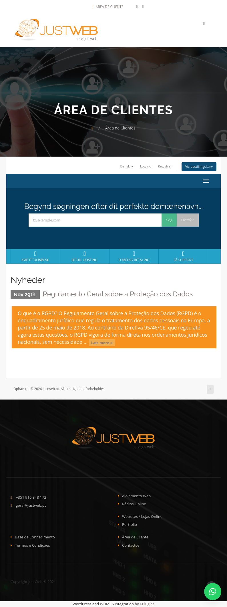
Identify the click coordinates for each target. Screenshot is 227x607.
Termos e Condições (32, 545)
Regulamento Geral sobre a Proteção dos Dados (119, 294)
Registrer (165, 166)
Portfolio (129, 524)
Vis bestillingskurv (199, 167)
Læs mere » (102, 342)
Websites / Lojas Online (142, 516)
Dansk (126, 166)
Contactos (131, 545)
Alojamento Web (136, 496)
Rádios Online (134, 504)
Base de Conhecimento (35, 537)
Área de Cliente (108, 6)
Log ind (145, 166)
